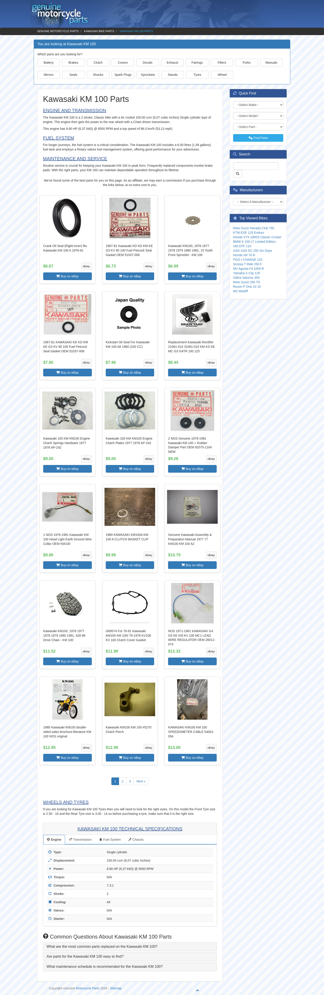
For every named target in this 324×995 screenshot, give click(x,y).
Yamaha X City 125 (246, 273)
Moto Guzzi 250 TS (246, 282)
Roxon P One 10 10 (247, 286)
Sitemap (116, 988)
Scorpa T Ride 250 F (247, 264)
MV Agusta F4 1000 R (248, 268)
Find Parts (258, 138)
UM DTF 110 (242, 246)
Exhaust (172, 62)
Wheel (222, 74)
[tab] (130, 946)
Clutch (98, 62)
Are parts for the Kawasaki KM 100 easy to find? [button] (85, 956)
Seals (73, 74)
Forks (247, 62)
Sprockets (148, 74)
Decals (148, 62)
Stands (173, 74)
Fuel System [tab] (110, 839)
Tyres (197, 74)
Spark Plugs (123, 74)
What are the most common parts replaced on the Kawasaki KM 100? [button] (102, 946)
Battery (49, 62)
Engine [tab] (54, 839)
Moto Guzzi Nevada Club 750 (253, 228)
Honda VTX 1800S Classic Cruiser (257, 237)
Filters (222, 62)
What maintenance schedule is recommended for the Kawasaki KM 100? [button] (105, 966)
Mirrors (49, 74)
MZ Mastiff (240, 291)
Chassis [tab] (136, 839)
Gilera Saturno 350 (246, 277)
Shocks (98, 74)
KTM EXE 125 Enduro (248, 232)
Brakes (73, 62)
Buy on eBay (67, 276)
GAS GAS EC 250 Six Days (252, 250)
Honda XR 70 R (244, 255)
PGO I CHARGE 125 (247, 259)
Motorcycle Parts (87, 988)
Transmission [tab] (80, 839)
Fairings (197, 62)
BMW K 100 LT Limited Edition (254, 241)
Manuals (271, 62)
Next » (140, 781)
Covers (123, 62)
